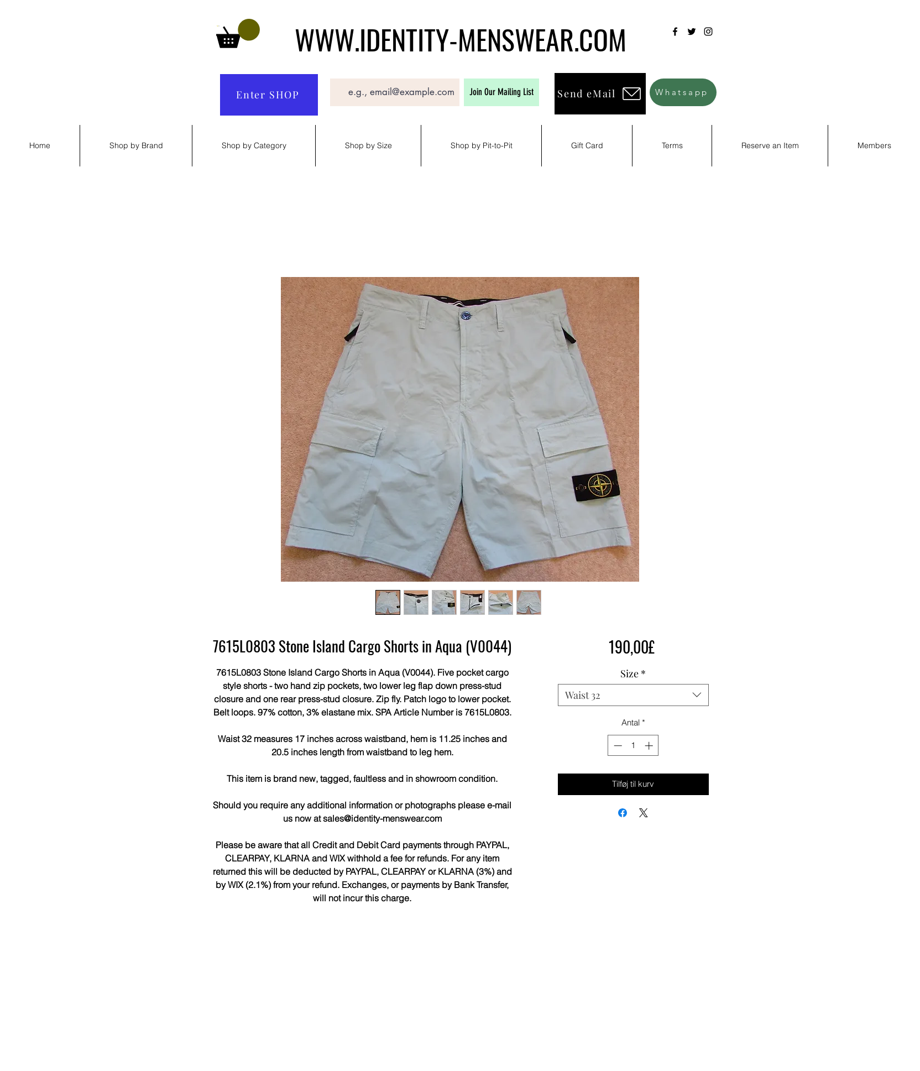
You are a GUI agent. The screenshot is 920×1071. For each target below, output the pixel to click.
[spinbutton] (633, 745)
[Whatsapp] (683, 92)
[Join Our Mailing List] (501, 92)
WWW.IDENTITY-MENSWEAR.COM (460, 38)
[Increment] (649, 745)
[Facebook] (675, 31)
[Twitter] (691, 31)
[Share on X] (643, 812)
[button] (238, 33)
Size (633, 673)
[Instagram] (708, 31)
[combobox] (633, 695)
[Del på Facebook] (622, 812)
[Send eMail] (600, 93)
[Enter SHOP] (269, 95)
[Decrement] (616, 745)
